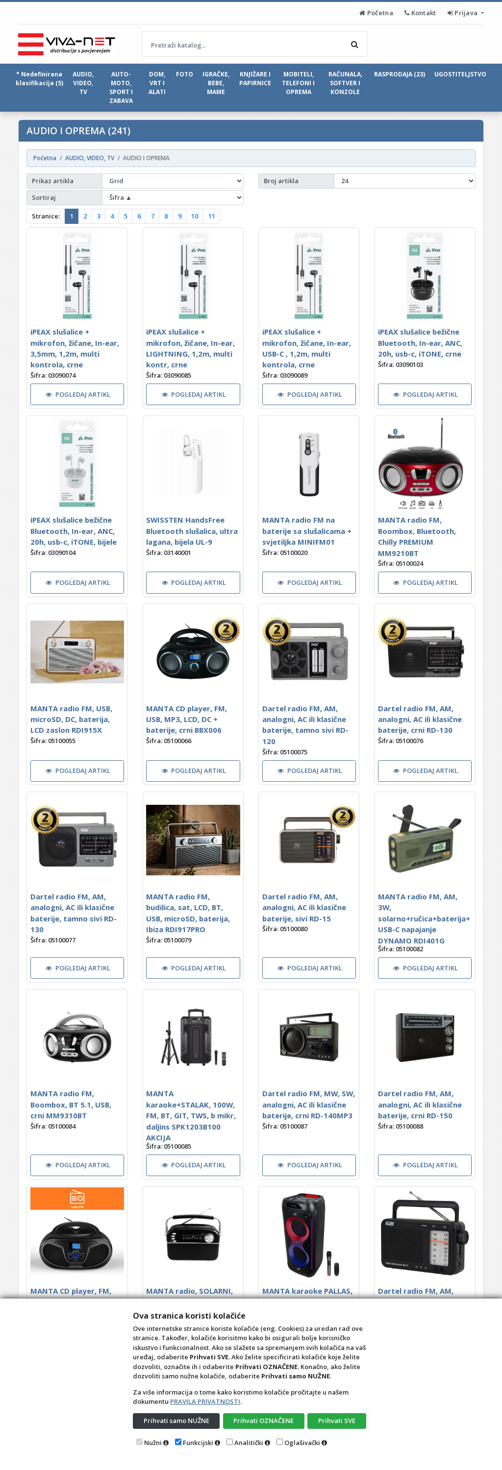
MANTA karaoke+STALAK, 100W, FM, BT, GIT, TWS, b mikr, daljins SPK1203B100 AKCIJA (191, 1115)
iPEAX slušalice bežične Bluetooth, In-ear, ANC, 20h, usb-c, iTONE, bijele (73, 531)
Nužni (153, 1442)
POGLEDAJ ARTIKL (78, 394)
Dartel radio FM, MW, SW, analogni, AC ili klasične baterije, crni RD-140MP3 (308, 1104)
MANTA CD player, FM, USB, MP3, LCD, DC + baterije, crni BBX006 (186, 719)
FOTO (184, 74)
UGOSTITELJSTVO (460, 74)
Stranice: (46, 216)
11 (211, 216)
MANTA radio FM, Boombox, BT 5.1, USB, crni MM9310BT (70, 1104)
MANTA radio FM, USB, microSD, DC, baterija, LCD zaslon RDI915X (71, 719)
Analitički (248, 1442)
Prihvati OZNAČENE (263, 1420)
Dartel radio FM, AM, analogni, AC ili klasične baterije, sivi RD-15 (304, 907)
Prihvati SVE (336, 1420)
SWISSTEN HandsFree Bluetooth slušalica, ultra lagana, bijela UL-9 (192, 531)
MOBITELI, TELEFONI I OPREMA (298, 83)
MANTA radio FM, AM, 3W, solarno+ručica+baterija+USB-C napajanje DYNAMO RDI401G (424, 918)
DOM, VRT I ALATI (157, 83)
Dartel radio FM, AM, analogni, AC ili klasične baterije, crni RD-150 (420, 1104)
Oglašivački (302, 1442)
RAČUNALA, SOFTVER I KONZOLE (345, 83)
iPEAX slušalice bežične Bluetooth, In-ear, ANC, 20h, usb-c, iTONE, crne (420, 343)
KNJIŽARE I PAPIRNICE (255, 78)
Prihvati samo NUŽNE (176, 1420)
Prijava (463, 12)
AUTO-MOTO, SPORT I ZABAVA (121, 87)
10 (194, 216)
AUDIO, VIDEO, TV (83, 83)
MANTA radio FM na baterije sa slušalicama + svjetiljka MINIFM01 (306, 531)
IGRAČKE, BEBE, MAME (215, 83)
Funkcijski (198, 1442)
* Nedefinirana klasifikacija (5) (39, 78)
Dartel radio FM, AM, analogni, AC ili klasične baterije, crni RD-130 (420, 719)
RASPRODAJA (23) (399, 74)
